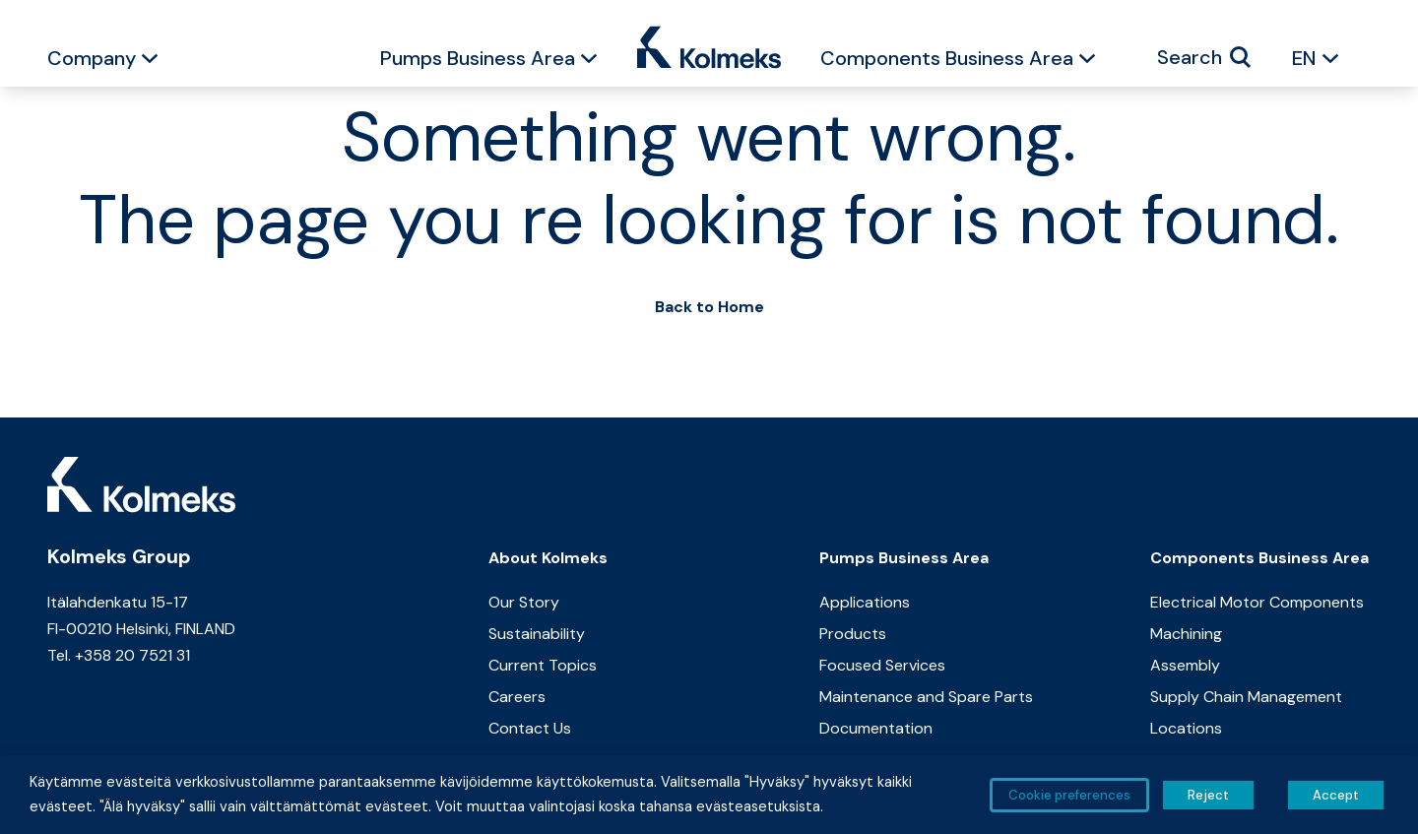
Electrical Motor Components (1257, 602)
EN (1304, 58)
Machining (1186, 633)
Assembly (1185, 665)
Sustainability (536, 633)
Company (91, 58)
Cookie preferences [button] (1069, 795)
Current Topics (542, 665)
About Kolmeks (548, 557)
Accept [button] (1336, 795)
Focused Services (882, 665)
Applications (864, 602)
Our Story (523, 602)
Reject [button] (1208, 795)
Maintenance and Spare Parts (926, 696)
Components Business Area (946, 58)
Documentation (876, 728)
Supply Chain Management (1246, 696)
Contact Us (529, 728)
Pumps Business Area (477, 58)
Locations (1186, 728)
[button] (150, 61)
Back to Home (709, 306)
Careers (517, 696)
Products (852, 633)
